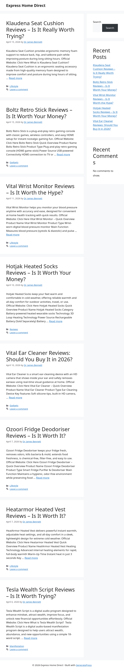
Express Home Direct (25, 5)
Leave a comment (19, 89)
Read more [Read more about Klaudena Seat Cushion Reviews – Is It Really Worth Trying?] (15, 78)
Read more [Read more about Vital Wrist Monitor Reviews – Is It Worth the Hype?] (12, 234)
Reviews (14, 329)
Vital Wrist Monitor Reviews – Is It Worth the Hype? (40, 189)
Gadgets (14, 162)
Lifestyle (14, 86)
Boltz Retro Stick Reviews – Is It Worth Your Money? (39, 113)
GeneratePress (84, 665)
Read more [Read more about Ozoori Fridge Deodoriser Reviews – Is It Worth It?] (42, 477)
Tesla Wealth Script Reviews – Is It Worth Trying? (40, 592)
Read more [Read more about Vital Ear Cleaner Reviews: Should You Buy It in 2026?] (15, 397)
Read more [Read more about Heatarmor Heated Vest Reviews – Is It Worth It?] (31, 558)
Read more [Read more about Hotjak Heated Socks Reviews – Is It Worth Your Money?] (55, 321)
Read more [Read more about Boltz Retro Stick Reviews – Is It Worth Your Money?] (63, 154)
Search (97, 22)
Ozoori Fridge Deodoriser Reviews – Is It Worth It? (38, 432)
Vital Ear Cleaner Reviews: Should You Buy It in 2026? (39, 356)
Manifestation (17, 646)
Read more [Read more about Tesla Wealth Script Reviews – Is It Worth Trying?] (30, 638)
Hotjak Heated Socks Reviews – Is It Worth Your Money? (38, 273)
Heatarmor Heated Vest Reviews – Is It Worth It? (36, 512)
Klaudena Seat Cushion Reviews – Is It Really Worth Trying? (40, 29)
